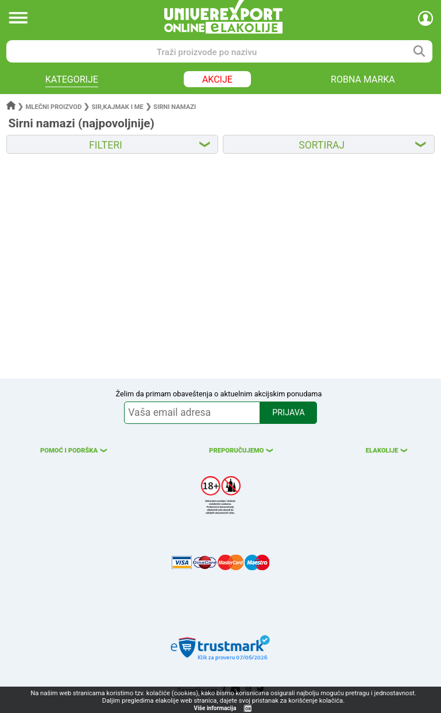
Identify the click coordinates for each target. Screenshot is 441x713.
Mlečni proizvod (54, 107)
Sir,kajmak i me (117, 107)
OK (248, 708)
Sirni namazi (174, 107)
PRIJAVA (288, 413)
